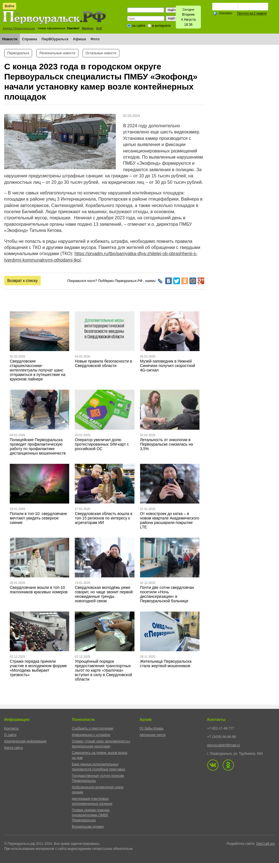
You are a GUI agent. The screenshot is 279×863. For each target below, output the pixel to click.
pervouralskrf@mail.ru (223, 745)
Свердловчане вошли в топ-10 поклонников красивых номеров (39, 589)
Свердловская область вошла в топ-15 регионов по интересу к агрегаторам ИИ (103, 518)
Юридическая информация (25, 741)
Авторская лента (152, 735)
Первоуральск (18, 53)
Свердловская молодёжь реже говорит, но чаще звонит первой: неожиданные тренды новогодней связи (104, 594)
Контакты (11, 728)
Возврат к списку (22, 280)
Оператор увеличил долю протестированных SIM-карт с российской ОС (102, 444)
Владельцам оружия (88, 827)
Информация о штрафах (91, 735)
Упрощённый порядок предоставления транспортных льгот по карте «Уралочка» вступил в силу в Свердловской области (103, 670)
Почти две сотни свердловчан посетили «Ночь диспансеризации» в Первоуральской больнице (167, 594)
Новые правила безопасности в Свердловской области (103, 363)
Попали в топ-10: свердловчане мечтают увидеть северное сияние (38, 518)
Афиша (79, 39)
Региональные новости (57, 53)
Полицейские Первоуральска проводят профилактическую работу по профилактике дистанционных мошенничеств (38, 446)
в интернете (161, 26)
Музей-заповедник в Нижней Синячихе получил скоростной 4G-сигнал (167, 365)
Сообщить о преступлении (92, 728)
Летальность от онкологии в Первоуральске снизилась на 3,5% (166, 444)
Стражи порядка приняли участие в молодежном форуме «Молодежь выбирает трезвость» (38, 668)
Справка (29, 39)
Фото (95, 39)
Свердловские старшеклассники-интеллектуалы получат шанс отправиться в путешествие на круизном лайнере (37, 370)
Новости (10, 39)
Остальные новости (101, 53)
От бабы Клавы (151, 728)
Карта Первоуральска (19, 28)
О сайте (10, 735)
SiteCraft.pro (265, 844)
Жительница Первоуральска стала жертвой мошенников (166, 663)
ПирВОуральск (55, 39)
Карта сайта (13, 748)
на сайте (138, 26)
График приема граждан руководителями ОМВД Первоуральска (91, 815)
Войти (9, 6)
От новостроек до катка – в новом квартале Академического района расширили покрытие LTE (169, 520)
